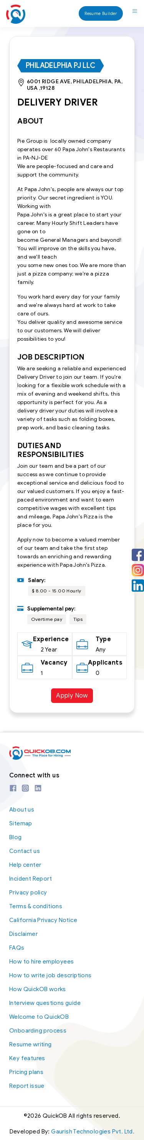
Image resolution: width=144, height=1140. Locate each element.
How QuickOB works (37, 989)
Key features (27, 1058)
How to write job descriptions (50, 975)
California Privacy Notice (43, 920)
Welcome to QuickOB (39, 1016)
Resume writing (30, 1044)
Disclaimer (23, 933)
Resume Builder (100, 13)
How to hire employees (41, 961)
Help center (25, 864)
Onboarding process (37, 1030)
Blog (15, 837)
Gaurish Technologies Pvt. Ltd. (92, 1132)
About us (21, 809)
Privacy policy (28, 892)
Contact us (24, 851)
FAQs (17, 947)
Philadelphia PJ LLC (61, 65)
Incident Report (30, 878)
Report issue (27, 1085)
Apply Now (72, 696)
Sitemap (20, 823)
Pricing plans (26, 1072)
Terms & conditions (35, 906)
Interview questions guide (45, 1003)
